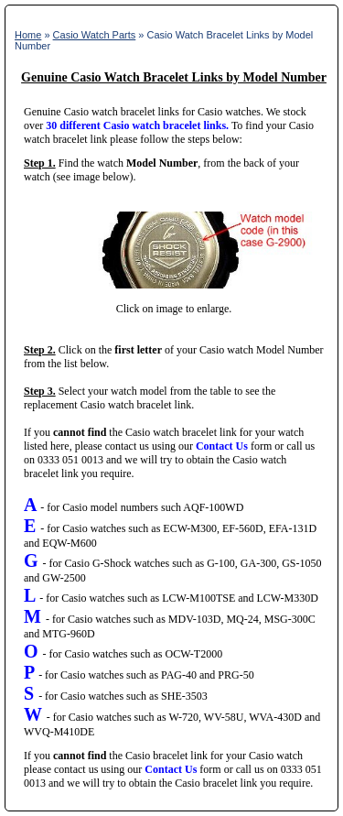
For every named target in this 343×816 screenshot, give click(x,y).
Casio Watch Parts (94, 34)
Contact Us (222, 446)
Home (28, 34)
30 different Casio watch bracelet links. (137, 125)
